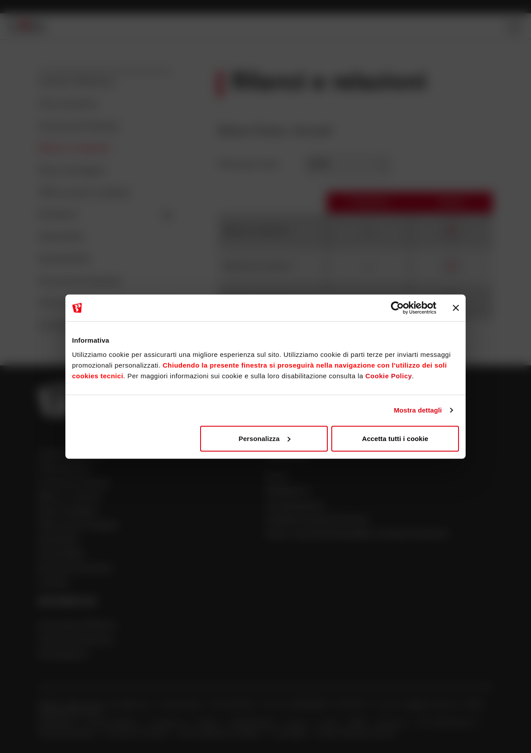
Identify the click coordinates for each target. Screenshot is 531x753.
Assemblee (61, 237)
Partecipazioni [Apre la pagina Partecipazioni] (63, 655)
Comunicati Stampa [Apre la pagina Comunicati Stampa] (73, 483)
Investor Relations (76, 82)
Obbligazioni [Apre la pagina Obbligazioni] (288, 491)
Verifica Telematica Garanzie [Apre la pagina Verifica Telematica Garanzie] (357, 734)
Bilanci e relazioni (74, 149)
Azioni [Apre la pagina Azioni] (277, 477)
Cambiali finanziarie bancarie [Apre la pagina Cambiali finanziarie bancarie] (317, 520)
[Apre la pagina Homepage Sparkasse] (26, 26)
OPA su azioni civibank (83, 193)
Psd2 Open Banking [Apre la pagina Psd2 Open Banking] (67, 734)
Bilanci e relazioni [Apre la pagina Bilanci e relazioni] (70, 498)
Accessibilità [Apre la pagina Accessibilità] (289, 734)
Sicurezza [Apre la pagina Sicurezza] (392, 723)
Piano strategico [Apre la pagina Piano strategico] (67, 512)
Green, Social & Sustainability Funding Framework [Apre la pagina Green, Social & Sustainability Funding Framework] (357, 534)
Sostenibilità (64, 259)
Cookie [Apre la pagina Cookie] (329, 723)
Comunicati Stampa (78, 127)
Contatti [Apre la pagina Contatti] (53, 583)
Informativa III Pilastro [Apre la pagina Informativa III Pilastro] (77, 626)
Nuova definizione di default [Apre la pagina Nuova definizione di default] (221, 734)
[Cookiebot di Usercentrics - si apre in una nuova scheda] (397, 308)
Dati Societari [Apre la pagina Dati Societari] (58, 723)
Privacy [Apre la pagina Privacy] (297, 723)
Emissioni (105, 215)
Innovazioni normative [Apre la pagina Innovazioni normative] (138, 734)
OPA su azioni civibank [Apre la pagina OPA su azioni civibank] (77, 526)
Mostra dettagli (418, 410)
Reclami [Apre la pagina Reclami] (209, 723)
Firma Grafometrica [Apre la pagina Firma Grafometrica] (446, 723)
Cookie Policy (388, 375)
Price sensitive (68, 105)
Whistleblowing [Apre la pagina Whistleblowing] (253, 723)
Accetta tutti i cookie (395, 438)
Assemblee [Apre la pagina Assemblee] (58, 540)
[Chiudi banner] (456, 308)
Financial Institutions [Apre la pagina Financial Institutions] (76, 640)
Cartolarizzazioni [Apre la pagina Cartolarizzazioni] (295, 506)
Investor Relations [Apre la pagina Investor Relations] (114, 723)
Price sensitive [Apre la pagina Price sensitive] (64, 469)
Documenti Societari (80, 282)
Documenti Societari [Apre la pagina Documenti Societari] (75, 569)
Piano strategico (72, 171)
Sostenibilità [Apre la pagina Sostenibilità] (61, 555)
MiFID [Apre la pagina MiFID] (359, 723)
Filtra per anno (248, 164)
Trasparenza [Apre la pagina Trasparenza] (168, 723)
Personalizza (264, 438)
